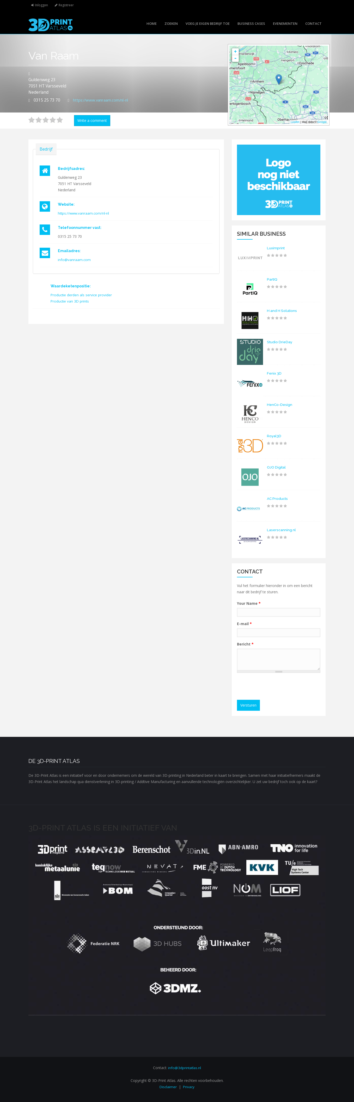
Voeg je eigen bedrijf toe (208, 23)
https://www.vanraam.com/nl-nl (103, 100)
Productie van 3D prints (70, 301)
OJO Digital (277, 467)
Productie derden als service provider (82, 294)
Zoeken (171, 23)
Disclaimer (168, 1086)
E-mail (244, 623)
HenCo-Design (279, 404)
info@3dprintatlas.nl (184, 1067)
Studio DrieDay (280, 342)
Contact (313, 23)
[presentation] (279, 687)
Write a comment (92, 120)
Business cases (251, 23)
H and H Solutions (282, 311)
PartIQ (272, 279)
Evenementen (285, 23)
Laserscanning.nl (281, 530)
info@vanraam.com (74, 259)
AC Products (278, 498)
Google (322, 121)
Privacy (189, 1086)
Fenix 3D (274, 373)
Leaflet (295, 121)
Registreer (67, 5)
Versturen (248, 705)
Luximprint (276, 248)
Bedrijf (46, 149)
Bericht (245, 644)
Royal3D (274, 436)
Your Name (249, 603)
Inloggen (42, 5)
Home (152, 23)
